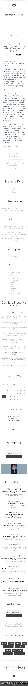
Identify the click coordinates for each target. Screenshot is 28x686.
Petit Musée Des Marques (14, 210)
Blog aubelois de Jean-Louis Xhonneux (15, 347)
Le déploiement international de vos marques (14, 239)
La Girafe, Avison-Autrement (16, 342)
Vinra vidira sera (9, 352)
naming (11, 643)
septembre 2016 (14, 272)
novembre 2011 (14, 280)
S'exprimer (6, 365)
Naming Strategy (14, 420)
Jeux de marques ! (14, 416)
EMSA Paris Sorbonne (14, 232)
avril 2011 (14, 288)
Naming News (14, 15)
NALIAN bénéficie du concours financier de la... (14, 591)
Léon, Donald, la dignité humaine (12, 328)
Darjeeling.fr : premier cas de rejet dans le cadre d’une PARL (14, 48)
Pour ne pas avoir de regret (11, 347)
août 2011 (14, 282)
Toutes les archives (14, 293)
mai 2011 (14, 286)
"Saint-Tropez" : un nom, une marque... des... (14, 537)
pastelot (17, 165)
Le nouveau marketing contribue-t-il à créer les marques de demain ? (14, 227)
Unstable (8, 312)
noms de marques (17, 650)
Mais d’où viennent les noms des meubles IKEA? (14, 491)
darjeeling (11, 159)
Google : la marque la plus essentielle (14, 581)
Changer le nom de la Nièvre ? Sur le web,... (14, 547)
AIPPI (14, 190)
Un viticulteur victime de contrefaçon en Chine (14, 569)
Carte (14, 429)
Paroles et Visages (18, 353)
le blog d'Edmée (17, 335)
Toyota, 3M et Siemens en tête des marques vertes (14, 558)
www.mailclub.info (9, 61)
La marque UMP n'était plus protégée (14, 503)
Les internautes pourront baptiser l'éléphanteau (14, 515)
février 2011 (14, 290)
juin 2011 (14, 284)
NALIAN (4, 643)
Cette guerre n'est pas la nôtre (12, 322)
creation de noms (20, 646)
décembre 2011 (14, 278)
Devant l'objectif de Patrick (19, 360)
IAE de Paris (14, 236)
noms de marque (16, 161)
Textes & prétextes (19, 365)
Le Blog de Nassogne (19, 318)
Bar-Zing (14, 324)
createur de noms (10, 163)
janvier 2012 (14, 276)
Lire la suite (14, 256)
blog (24, 643)
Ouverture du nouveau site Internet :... (14, 525)
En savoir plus (17, 684)
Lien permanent (14, 153)
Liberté (14, 329)
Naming (18, 156)
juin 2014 (14, 274)
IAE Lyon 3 (14, 230)
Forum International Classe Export (14, 234)
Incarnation (19, 312)
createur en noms (8, 646)
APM (14, 188)
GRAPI (14, 192)
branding (18, 643)
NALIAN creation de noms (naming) (14, 208)
